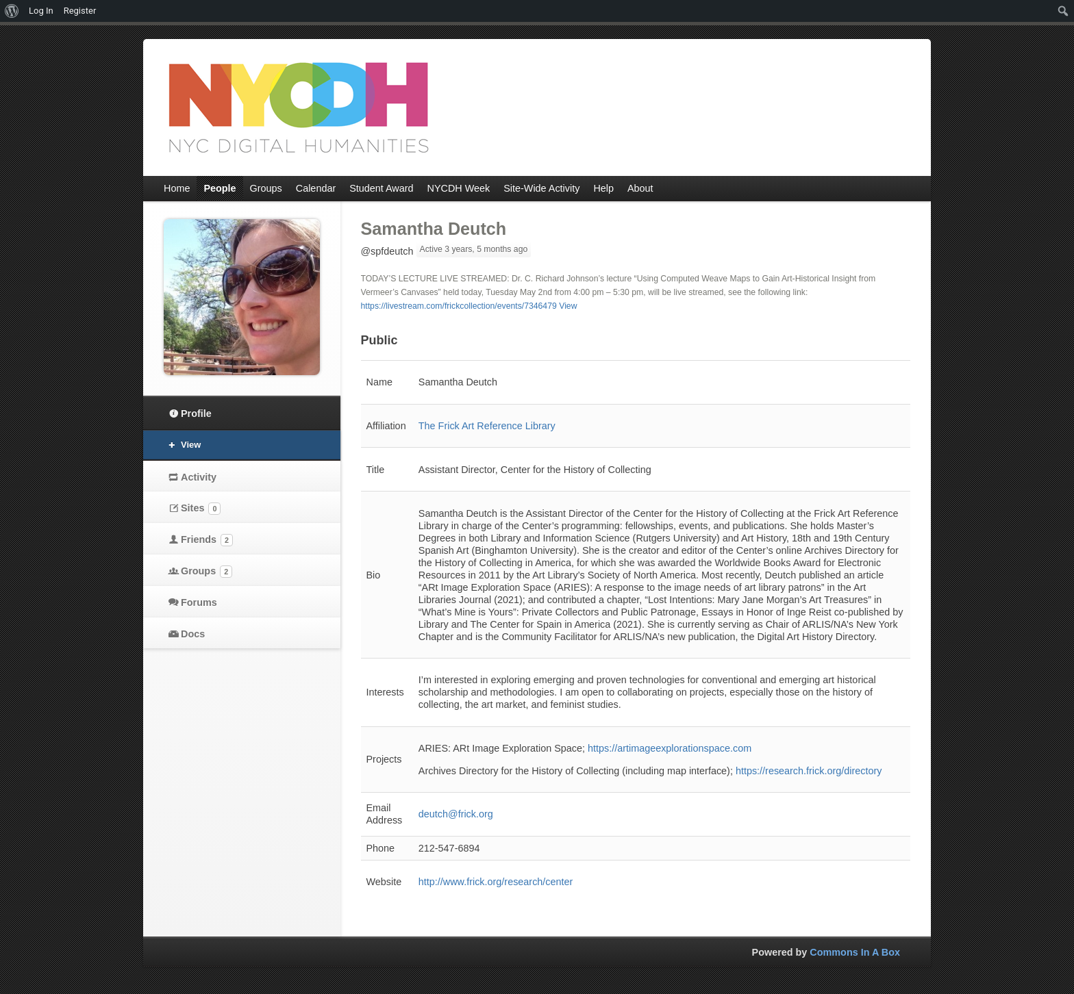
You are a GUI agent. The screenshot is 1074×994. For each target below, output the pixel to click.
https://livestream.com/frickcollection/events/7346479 (459, 306)
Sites (201, 508)
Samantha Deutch (434, 228)
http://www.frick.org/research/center (496, 881)
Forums (199, 602)
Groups (206, 571)
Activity (198, 477)
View (568, 306)
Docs (193, 633)
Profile (196, 413)
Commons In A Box (855, 952)
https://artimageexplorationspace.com (669, 748)
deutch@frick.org (456, 813)
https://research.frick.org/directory (809, 770)
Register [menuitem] (80, 10)
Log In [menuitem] (41, 10)
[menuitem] (12, 11)
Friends (207, 540)
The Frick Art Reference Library (487, 425)
